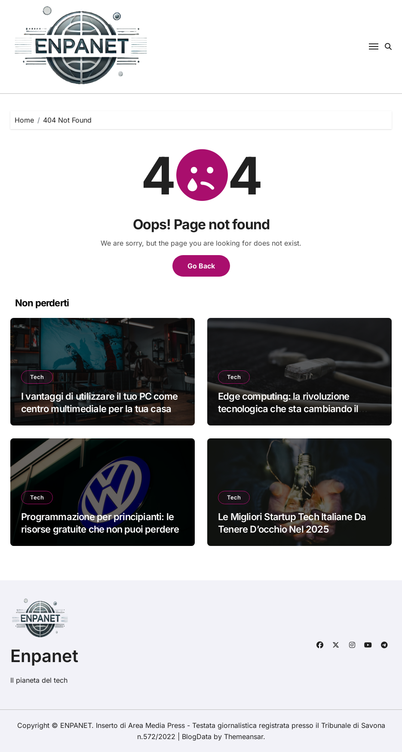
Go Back (201, 266)
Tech (37, 376)
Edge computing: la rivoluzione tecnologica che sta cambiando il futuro (288, 408)
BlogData (197, 736)
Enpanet (44, 655)
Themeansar (243, 736)
